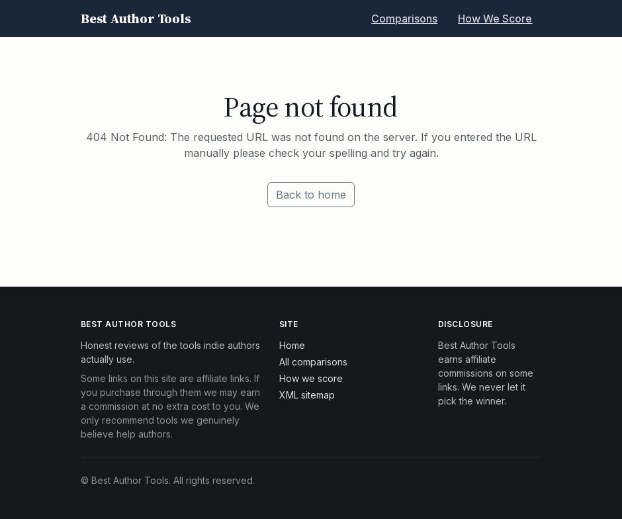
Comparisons (404, 18)
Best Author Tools (136, 18)
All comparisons (313, 361)
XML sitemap (307, 395)
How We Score (495, 18)
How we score (311, 378)
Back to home (311, 194)
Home (292, 345)
